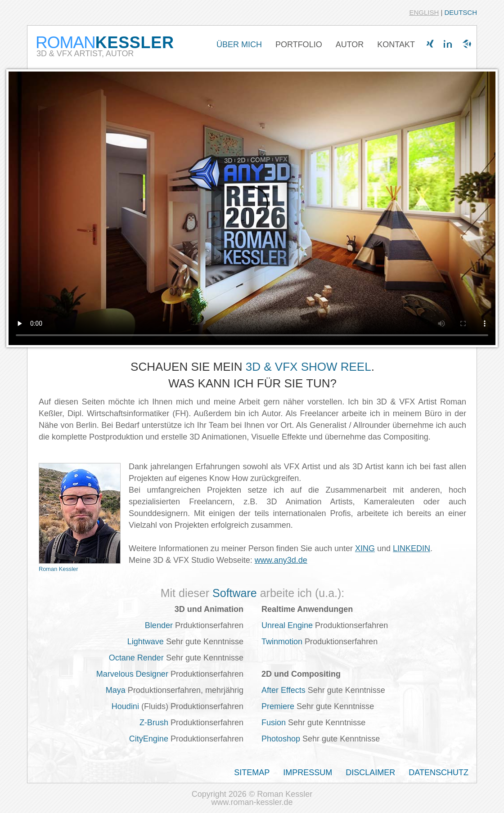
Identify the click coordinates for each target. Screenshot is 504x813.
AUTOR (350, 44)
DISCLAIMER (370, 772)
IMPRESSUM (307, 772)
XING (365, 548)
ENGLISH (424, 12)
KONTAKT (396, 44)
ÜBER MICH (239, 44)
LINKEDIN (411, 548)
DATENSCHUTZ (438, 772)
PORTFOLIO (298, 44)
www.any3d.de (281, 560)
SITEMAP (252, 772)
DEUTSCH (460, 12)
